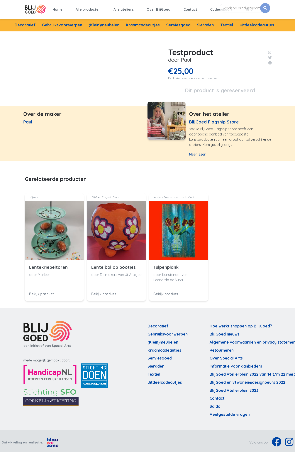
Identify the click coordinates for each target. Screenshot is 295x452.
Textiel (226, 22)
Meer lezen (197, 152)
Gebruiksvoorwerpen (62, 22)
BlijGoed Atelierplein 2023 (234, 387)
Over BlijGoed (158, 8)
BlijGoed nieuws (224, 331)
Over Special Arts (226, 355)
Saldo (215, 403)
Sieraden (205, 22)
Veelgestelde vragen (230, 411)
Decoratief (25, 22)
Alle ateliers (124, 8)
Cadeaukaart (221, 8)
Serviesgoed (178, 22)
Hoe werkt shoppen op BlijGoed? (241, 323)
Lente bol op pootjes (113, 264)
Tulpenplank (166, 264)
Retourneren (222, 347)
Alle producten (88, 8)
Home (58, 8)
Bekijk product (41, 291)
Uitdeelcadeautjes (257, 22)
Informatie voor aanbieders (236, 363)
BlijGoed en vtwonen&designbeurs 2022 (247, 379)
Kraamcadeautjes (143, 22)
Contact (190, 8)
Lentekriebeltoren (48, 264)
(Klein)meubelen (104, 22)
